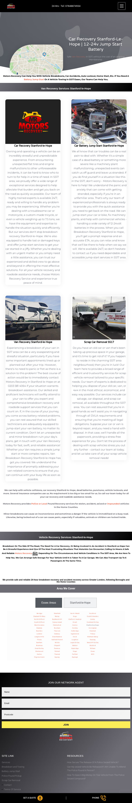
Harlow (74, 625)
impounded (113, 503)
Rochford (92, 613)
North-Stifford (39, 619)
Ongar (75, 651)
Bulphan (39, 628)
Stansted (93, 631)
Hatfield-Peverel (57, 639)
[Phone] (99, 798)
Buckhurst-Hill (57, 619)
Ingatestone (75, 634)
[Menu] (121, 6)
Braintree (39, 645)
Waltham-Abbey (92, 637)
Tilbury (92, 634)
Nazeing (93, 639)
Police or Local (39, 503)
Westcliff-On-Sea (92, 642)
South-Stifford (39, 622)
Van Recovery (78, 56)
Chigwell (57, 645)
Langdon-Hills (39, 637)
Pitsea (39, 639)
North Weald (75, 613)
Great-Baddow (57, 637)
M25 (92, 654)
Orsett (75, 622)
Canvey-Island (57, 622)
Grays (75, 616)
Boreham (57, 628)
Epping (57, 657)
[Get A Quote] (33, 798)
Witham (92, 648)
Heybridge (75, 648)
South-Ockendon (92, 616)
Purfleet (75, 654)
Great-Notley (39, 648)
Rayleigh (75, 657)
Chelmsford (57, 625)
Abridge (39, 613)
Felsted (57, 651)
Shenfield (57, 613)
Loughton (75, 639)
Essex (93, 651)
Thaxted (57, 654)
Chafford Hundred (74, 619)
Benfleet (39, 642)
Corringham (93, 628)
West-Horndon (39, 625)
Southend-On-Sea (93, 622)
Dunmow (57, 648)
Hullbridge (75, 631)
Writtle (57, 642)
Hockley (75, 628)
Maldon (75, 645)
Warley (57, 616)
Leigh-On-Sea (74, 642)
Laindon (39, 634)
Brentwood (39, 651)
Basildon (39, 631)
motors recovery (23, 553)
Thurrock (57, 631)
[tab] (48, 603)
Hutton (39, 654)
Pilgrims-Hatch (39, 657)
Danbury (57, 634)
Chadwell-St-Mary (39, 616)
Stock (75, 637)
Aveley (92, 619)
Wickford (93, 645)
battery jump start (34, 79)
